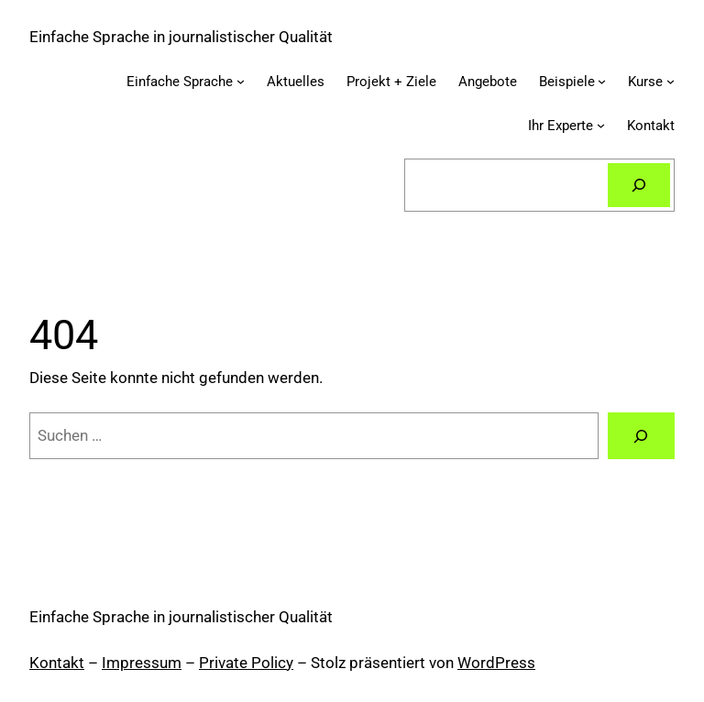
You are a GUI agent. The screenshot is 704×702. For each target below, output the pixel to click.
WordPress (496, 662)
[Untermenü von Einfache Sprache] (240, 81)
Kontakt (56, 662)
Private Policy (246, 662)
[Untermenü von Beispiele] (602, 81)
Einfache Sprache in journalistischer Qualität (181, 36)
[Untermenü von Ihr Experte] (601, 125)
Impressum (142, 662)
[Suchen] (639, 185)
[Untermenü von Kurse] (670, 81)
